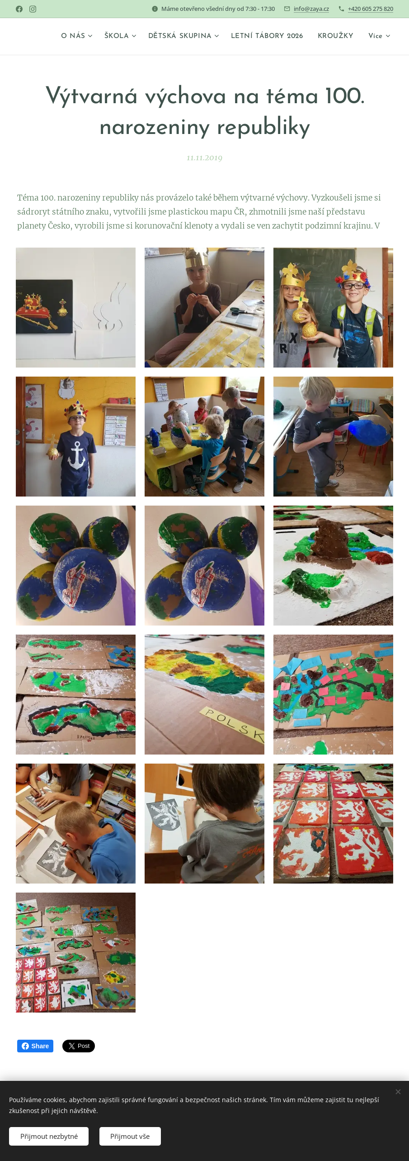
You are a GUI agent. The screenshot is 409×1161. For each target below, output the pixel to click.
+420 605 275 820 (370, 9)
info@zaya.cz (311, 9)
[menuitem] (75, 36)
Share (35, 1046)
